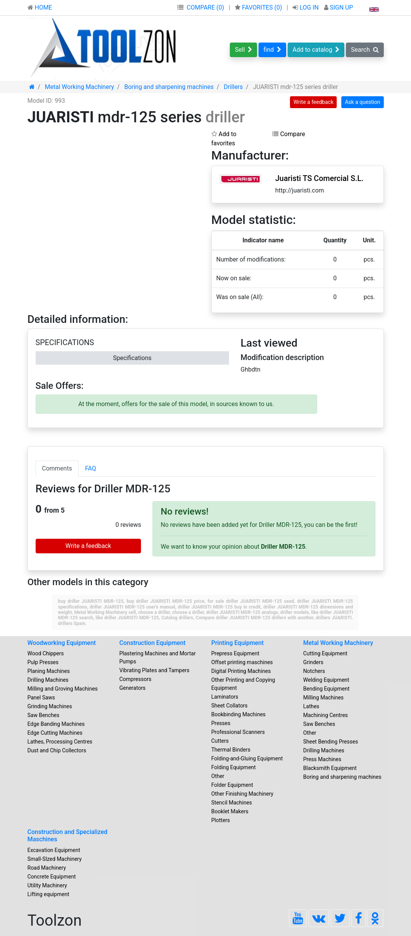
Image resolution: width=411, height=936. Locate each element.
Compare (288, 134)
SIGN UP (338, 7)
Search (364, 49)
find (272, 49)
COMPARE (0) (205, 7)
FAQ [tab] (90, 468)
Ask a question (362, 102)
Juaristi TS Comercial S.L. (319, 178)
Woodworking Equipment (62, 642)
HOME (40, 7)
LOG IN (306, 7)
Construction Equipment (153, 642)
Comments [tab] (57, 468)
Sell (243, 49)
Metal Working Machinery (338, 642)
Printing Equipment (237, 642)
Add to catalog (316, 49)
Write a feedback (313, 102)
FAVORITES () (259, 7)
